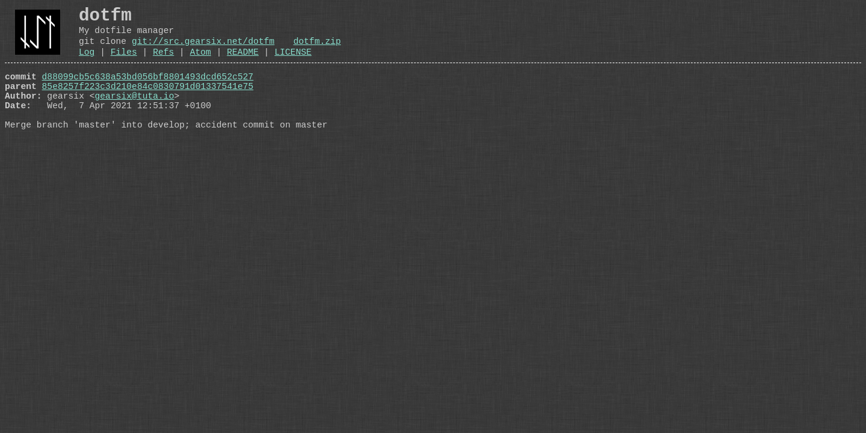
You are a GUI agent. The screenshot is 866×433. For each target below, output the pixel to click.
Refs (163, 63)
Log (86, 63)
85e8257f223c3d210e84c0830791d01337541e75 (148, 102)
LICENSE (293, 63)
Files (124, 63)
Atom (200, 63)
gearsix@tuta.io (134, 114)
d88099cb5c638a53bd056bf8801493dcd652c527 (148, 90)
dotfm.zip (317, 49)
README (243, 63)
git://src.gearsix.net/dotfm (203, 49)
